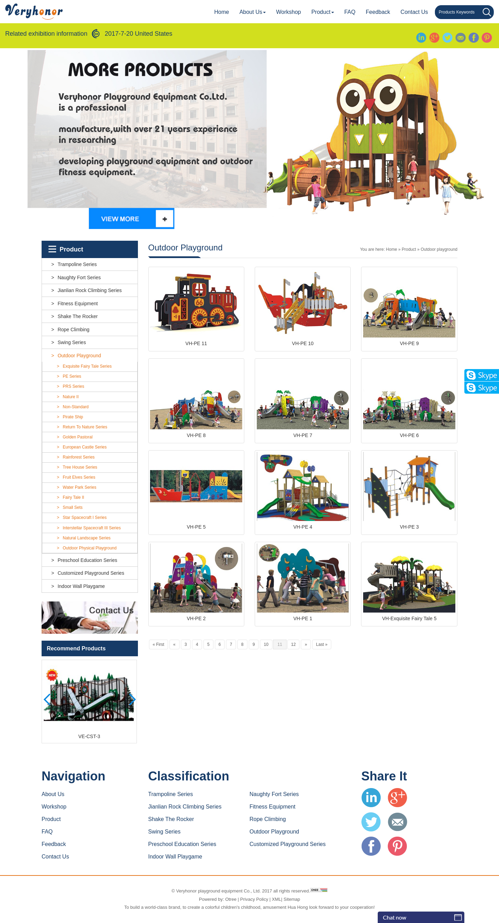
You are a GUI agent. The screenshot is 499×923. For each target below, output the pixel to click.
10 (266, 645)
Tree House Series (80, 467)
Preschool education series (87, 560)
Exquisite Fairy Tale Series (87, 366)
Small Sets (72, 507)
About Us (252, 12)
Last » (321, 645)
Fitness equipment (78, 303)
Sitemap (291, 899)
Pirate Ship (73, 417)
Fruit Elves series (79, 477)
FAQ (350, 12)
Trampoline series (77, 264)
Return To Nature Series (85, 427)
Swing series (72, 342)
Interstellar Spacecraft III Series (92, 527)
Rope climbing (73, 329)
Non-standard (76, 406)
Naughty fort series (79, 277)
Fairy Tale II (73, 497)
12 (293, 645)
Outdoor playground (79, 355)
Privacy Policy (254, 899)
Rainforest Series (79, 457)
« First (158, 645)
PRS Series (73, 386)
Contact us (414, 12)
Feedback (378, 12)
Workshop (288, 12)
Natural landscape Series (87, 538)
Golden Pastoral (78, 437)
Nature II (71, 396)
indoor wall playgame (81, 586)
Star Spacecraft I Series (85, 517)
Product (322, 12)
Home (221, 12)
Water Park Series (79, 487)
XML (276, 899)
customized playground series (91, 573)
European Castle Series (85, 447)
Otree (231, 899)
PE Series (72, 376)
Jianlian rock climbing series (90, 290)
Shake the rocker (78, 316)
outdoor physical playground (89, 548)
